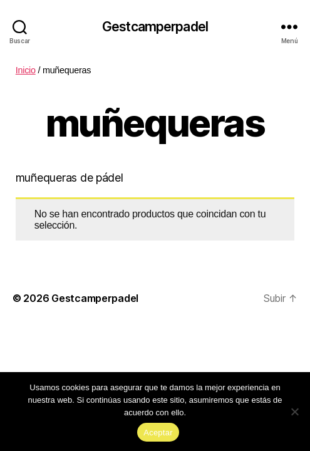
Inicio (26, 70)
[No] (294, 411)
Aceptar (158, 432)
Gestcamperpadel (155, 26)
